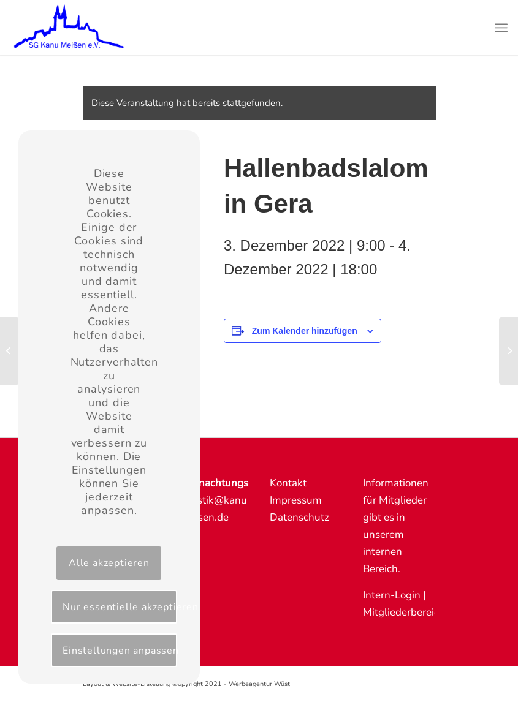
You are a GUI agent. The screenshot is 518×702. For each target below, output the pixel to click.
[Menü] (501, 27)
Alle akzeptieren (109, 563)
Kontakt (288, 483)
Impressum (296, 500)
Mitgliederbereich (404, 612)
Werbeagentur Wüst (259, 684)
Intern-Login (392, 595)
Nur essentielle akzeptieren (120, 607)
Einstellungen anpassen (120, 650)
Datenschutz (299, 517)
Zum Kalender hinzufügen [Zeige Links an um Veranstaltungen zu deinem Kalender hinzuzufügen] (304, 331)
